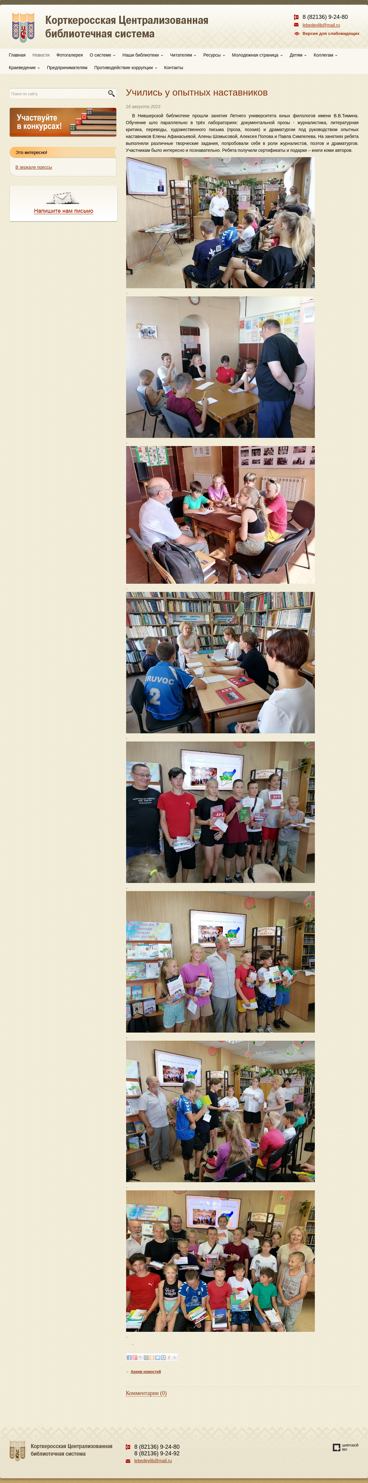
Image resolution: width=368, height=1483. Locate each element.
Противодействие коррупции (125, 67)
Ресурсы (214, 55)
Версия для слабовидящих (331, 33)
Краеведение (24, 67)
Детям (298, 55)
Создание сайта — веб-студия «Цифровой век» (346, 1447)
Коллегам (325, 55)
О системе (102, 55)
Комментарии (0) (146, 1393)
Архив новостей (146, 1372)
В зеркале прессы (33, 167)
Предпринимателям (67, 67)
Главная (17, 55)
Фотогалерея (70, 55)
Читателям (183, 55)
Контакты (173, 67)
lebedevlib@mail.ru (321, 25)
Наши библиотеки (142, 55)
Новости (40, 55)
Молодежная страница (257, 55)
